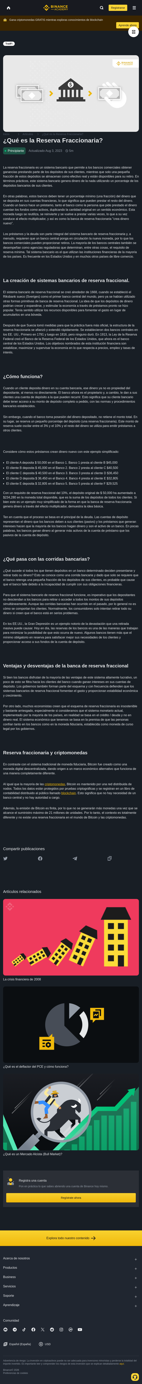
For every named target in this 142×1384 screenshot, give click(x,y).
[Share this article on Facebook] (40, 858)
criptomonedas (55, 784)
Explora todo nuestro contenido (70, 1238)
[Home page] (55, 8)
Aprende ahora (128, 25)
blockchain (68, 793)
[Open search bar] (100, 7)
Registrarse (118, 7)
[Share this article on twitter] (5, 858)
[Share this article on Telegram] (75, 858)
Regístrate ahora (71, 1197)
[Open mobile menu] (134, 7)
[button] (134, 7)
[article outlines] (133, 31)
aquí (121, 1363)
